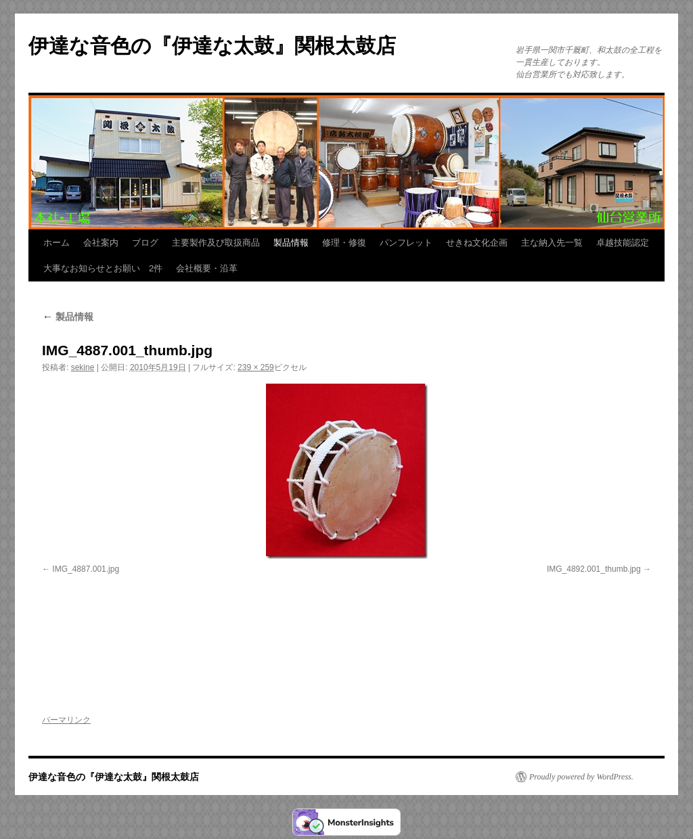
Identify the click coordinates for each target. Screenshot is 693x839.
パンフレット (406, 242)
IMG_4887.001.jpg (85, 569)
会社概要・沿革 (207, 268)
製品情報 (291, 242)
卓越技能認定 (622, 242)
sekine (83, 367)
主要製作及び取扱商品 (216, 242)
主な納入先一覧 (552, 242)
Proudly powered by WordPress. (581, 776)
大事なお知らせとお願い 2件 (102, 268)
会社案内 (100, 242)
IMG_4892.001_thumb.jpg (594, 569)
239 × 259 (256, 367)
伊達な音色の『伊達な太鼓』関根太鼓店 (212, 46)
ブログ (145, 242)
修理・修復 (344, 242)
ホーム (56, 242)
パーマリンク (66, 720)
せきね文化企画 (477, 242)
